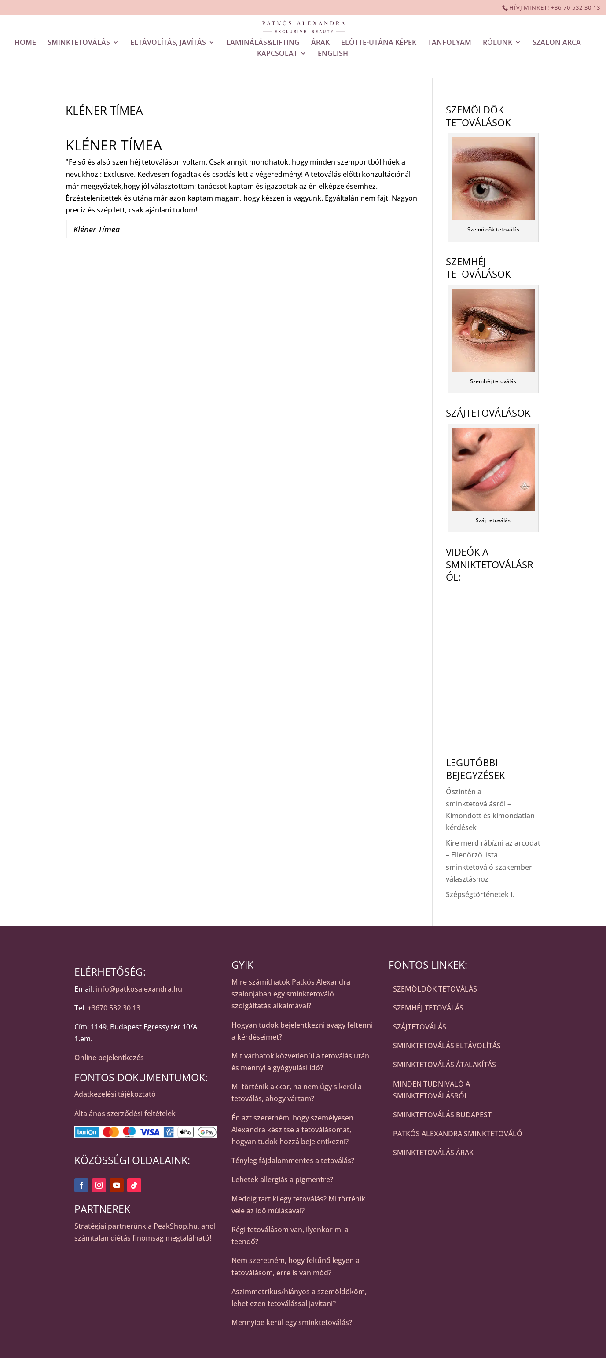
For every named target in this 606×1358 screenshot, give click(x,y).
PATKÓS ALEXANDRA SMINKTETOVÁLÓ (457, 1133)
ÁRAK (320, 43)
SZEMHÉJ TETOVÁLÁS (428, 1008)
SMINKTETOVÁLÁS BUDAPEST (442, 1115)
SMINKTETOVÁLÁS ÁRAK (433, 1152)
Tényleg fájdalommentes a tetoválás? (292, 1160)
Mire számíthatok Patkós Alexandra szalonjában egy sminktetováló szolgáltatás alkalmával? (290, 993)
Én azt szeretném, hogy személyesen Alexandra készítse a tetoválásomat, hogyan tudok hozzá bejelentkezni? (292, 1129)
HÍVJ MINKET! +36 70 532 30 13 (554, 7)
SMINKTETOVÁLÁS (79, 43)
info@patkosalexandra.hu (139, 989)
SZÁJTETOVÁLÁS (419, 1027)
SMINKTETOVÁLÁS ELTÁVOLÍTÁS (447, 1046)
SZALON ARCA (557, 43)
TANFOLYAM (449, 43)
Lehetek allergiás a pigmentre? (282, 1179)
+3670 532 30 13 (114, 1008)
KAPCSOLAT (277, 54)
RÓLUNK (497, 43)
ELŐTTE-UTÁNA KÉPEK (378, 43)
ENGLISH (333, 54)
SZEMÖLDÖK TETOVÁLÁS (435, 989)
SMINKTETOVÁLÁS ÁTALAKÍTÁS (444, 1064)
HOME (25, 43)
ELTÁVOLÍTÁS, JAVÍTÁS (168, 43)
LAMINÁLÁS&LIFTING (263, 43)
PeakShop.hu (176, 1226)
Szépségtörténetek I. (480, 894)
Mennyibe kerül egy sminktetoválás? (291, 1322)
